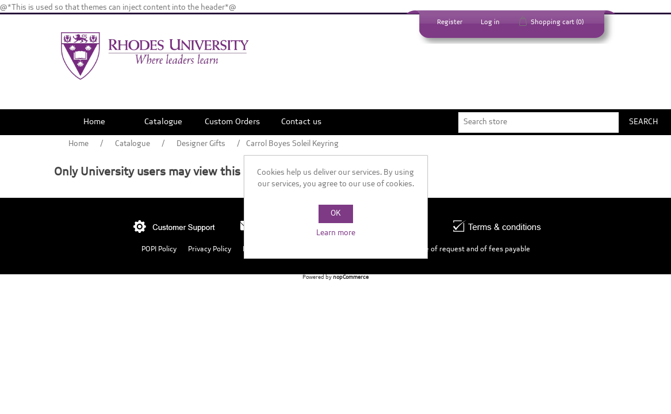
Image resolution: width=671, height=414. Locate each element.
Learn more (335, 233)
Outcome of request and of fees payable (464, 249)
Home (94, 122)
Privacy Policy (209, 249)
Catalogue (163, 122)
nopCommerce (351, 277)
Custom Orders (232, 122)
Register (449, 22)
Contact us (301, 122)
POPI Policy (159, 249)
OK (335, 213)
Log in (490, 22)
